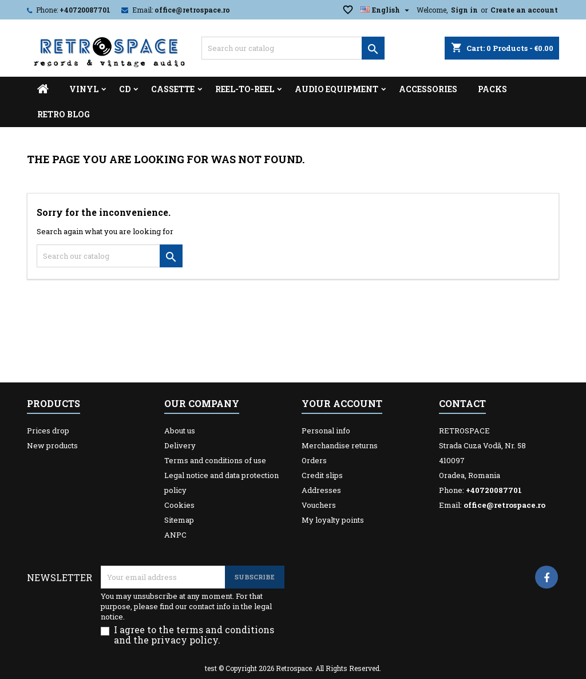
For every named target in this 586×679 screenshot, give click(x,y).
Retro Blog (63, 114)
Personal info (326, 430)
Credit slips (322, 475)
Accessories (428, 89)
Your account (342, 403)
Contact (462, 403)
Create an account (524, 9)
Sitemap (179, 520)
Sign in (464, 9)
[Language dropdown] (386, 9)
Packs (492, 89)
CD (124, 89)
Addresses (321, 490)
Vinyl (83, 89)
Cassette (173, 89)
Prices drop (48, 430)
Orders (314, 460)
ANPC (175, 535)
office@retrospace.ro (192, 9)
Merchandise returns (340, 445)
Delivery (180, 445)
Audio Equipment (336, 89)
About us (179, 430)
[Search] (293, 48)
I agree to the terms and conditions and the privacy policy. (194, 635)
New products (52, 445)
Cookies (179, 505)
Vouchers (319, 505)
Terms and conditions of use (215, 460)
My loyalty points (333, 520)
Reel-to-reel (244, 89)
